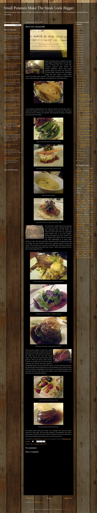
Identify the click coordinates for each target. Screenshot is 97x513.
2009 (79, 68)
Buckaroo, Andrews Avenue (86, 122)
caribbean (84, 183)
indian (81, 208)
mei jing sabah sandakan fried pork (12, 88)
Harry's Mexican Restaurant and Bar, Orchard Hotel (86, 117)
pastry (77, 236)
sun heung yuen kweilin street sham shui (12, 158)
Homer (78, 207)
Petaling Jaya (78, 238)
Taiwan (91, 248)
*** (82, 168)
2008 (79, 70)
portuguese (80, 239)
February (81, 155)
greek (90, 205)
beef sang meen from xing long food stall (12, 63)
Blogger (65, 509)
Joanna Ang (7, 32)
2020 (79, 41)
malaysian (87, 223)
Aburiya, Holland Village (85, 139)
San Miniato (88, 243)
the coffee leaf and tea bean (84, 251)
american (90, 173)
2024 (79, 32)
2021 (79, 39)
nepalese (91, 230)
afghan (91, 170)
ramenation (79, 241)
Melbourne (78, 227)
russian (82, 243)
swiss (79, 248)
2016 (79, 51)
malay (79, 223)
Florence (84, 198)
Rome (77, 243)
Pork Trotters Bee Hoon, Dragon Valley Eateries (85, 108)
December (82, 75)
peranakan (87, 236)
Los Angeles (85, 221)
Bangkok (87, 176)
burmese (78, 183)
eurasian (88, 195)
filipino (86, 196)
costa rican (82, 190)
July (80, 87)
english (80, 195)
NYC (83, 232)
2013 (79, 58)
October (81, 80)
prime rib (87, 239)
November (82, 77)
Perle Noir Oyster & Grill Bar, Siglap (85, 104)
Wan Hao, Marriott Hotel (85, 111)
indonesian (90, 208)
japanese (79, 214)
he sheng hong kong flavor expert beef (11, 80)
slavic (82, 245)
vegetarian (79, 256)
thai (87, 250)
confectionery (89, 188)
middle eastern (89, 228)
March (81, 152)
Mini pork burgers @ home (85, 114)
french (91, 198)
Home (49, 498)
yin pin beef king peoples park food (11, 104)
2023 (79, 34)
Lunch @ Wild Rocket (84, 141)
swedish (91, 246)
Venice (89, 255)
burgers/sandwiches (81, 182)
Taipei (84, 248)
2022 (79, 36)
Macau (91, 221)
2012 (79, 61)
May (80, 92)
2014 (79, 56)
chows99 (6, 131)
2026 (79, 27)
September (82, 82)
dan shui (15, 144)
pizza (84, 238)
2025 (79, 29)
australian (36, 444)
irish (90, 210)
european (78, 196)
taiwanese (80, 250)
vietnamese (78, 257)
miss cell (81, 230)
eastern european (89, 193)
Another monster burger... (85, 130)
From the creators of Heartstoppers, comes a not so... (85, 126)
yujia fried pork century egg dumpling (11, 132)
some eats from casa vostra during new (12, 121)
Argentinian (82, 174)
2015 (79, 53)
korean (84, 216)
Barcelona (78, 178)
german (84, 205)
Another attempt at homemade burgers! (84, 95)
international (82, 210)
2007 (79, 73)
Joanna (6, 112)
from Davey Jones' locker (84, 202)
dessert (41, 444)
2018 (79, 46)
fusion (77, 205)
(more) (5, 40)
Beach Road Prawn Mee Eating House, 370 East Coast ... (85, 100)
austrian (80, 176)
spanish (87, 245)
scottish (77, 245)
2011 (79, 63)
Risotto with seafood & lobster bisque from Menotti (85, 145)
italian (85, 212)
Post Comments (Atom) (38, 502)
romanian (89, 241)
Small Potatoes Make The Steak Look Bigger (39, 8)
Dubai (82, 193)
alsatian (83, 172)
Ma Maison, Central (84, 133)
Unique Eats (85, 254)
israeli (77, 212)
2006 (79, 160)
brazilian (88, 180)
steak (45, 444)
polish (91, 238)
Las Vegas (85, 218)
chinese (90, 186)
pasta (86, 234)
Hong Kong (89, 207)
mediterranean (80, 225)
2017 (79, 49)
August (81, 85)
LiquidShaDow (8, 44)
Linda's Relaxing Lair (9, 120)
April (80, 150)
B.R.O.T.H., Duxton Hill (85, 120)
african (78, 172)
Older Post (68, 498)
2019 (79, 44)
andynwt (53, 509)
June (80, 90)
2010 (79, 66)
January (81, 157)
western (86, 257)
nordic (78, 232)
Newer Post (29, 498)
